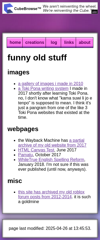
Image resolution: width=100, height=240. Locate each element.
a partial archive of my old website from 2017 (52, 142)
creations (34, 42)
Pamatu (25, 155)
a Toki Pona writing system (43, 88)
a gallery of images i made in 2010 (50, 83)
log (54, 42)
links (69, 42)
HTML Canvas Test (36, 150)
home (15, 42)
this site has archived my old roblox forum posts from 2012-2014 (51, 194)
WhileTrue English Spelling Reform (51, 159)
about (84, 42)
